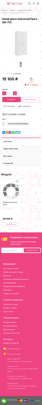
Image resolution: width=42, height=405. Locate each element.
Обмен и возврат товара (13, 272)
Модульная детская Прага (10, 203)
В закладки (10, 106)
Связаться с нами (10, 304)
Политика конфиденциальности (16, 279)
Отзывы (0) (8, 163)
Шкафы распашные (24, 10)
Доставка (7, 156)
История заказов (10, 326)
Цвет (4, 119)
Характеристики (10, 149)
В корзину (11, 99)
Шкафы (12, 10)
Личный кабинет (9, 322)
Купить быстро (30, 99)
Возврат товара (9, 308)
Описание (7, 141)
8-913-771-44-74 (11, 343)
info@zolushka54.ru (14, 349)
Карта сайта (8, 311)
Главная (4, 10)
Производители (9, 283)
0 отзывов (17, 73)
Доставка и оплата (11, 268)
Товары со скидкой (11, 293)
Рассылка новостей (11, 333)
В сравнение (25, 106)
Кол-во (5, 89)
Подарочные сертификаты (14, 286)
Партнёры (7, 290)
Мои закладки (9, 329)
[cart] (38, 3)
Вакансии (7, 276)
